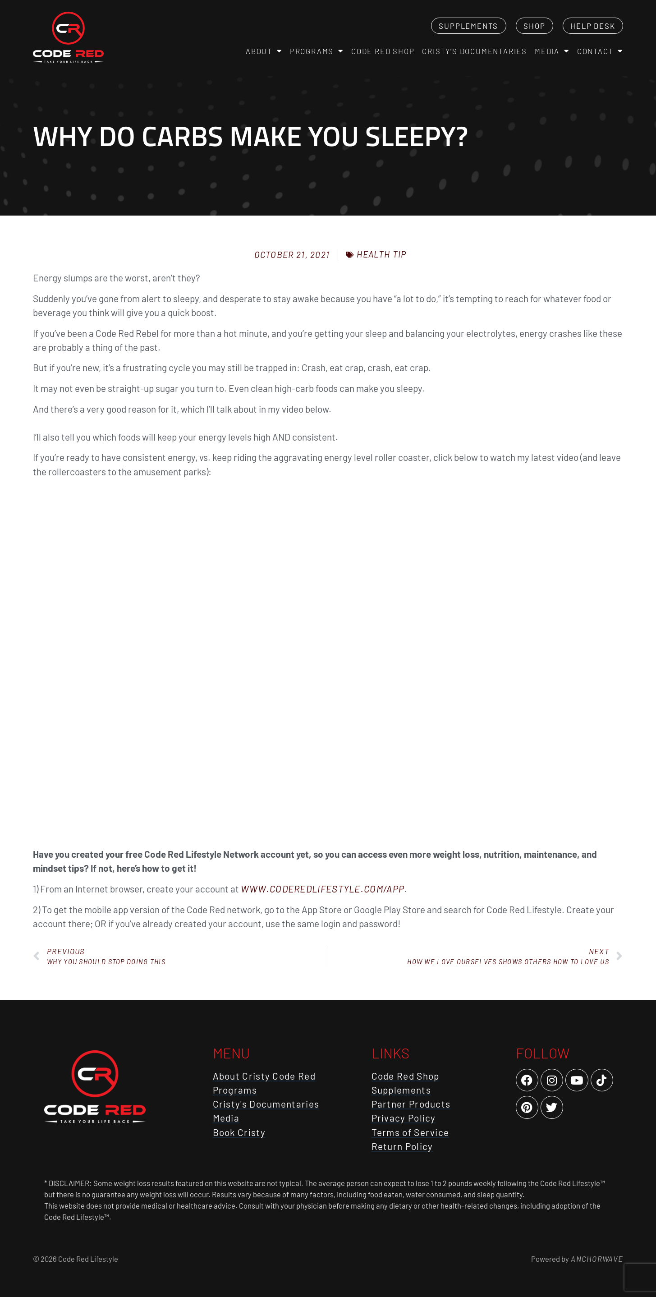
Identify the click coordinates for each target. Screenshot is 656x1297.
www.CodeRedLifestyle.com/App (322, 888)
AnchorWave (596, 1258)
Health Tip (381, 254)
